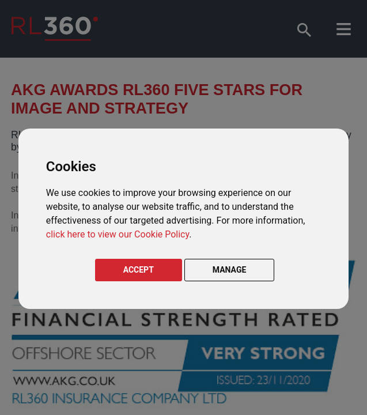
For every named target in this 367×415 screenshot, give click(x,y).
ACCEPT (138, 269)
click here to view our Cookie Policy (117, 234)
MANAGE (230, 269)
